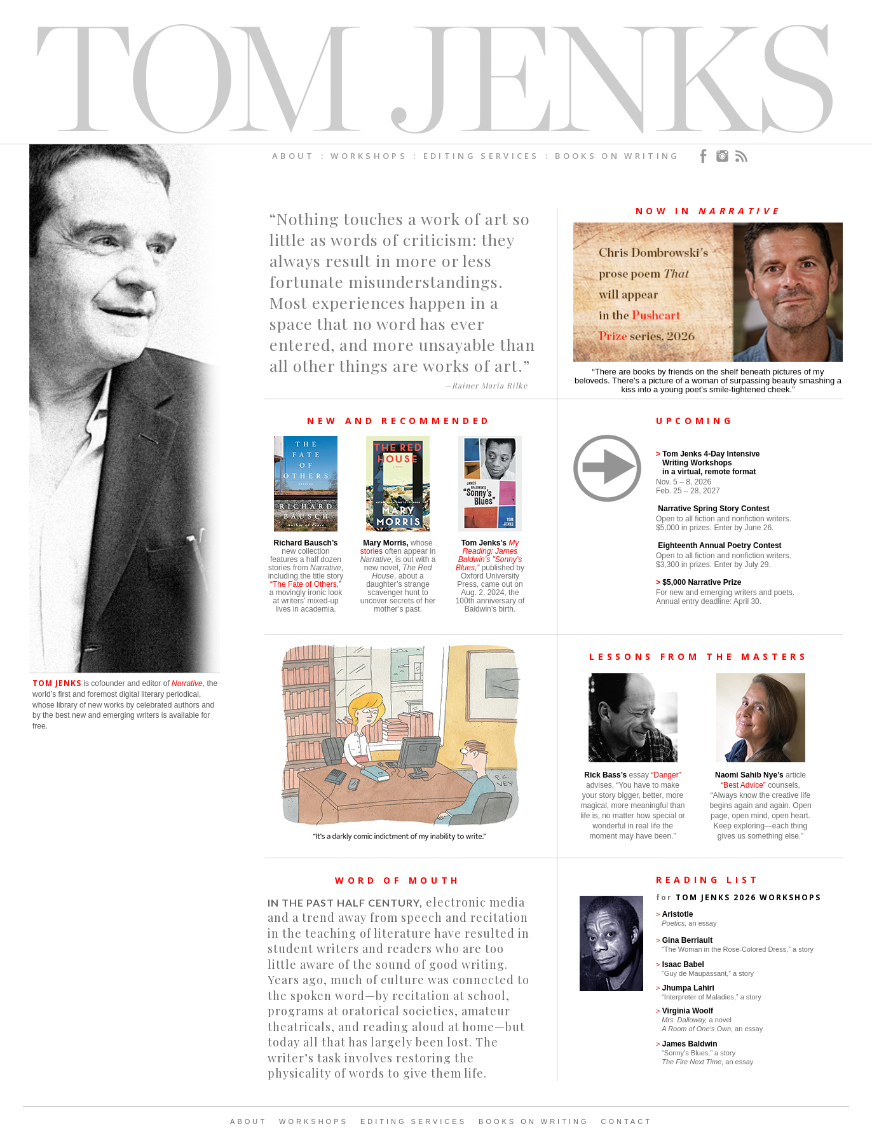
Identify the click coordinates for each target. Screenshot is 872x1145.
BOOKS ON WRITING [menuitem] (617, 155)
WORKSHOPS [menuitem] (368, 155)
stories (371, 551)
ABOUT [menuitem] (293, 155)
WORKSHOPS (313, 1121)
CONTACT (626, 1121)
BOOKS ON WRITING (534, 1121)
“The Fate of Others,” (305, 584)
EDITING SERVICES (413, 1121)
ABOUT (248, 1121)
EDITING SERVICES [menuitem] (481, 155)
